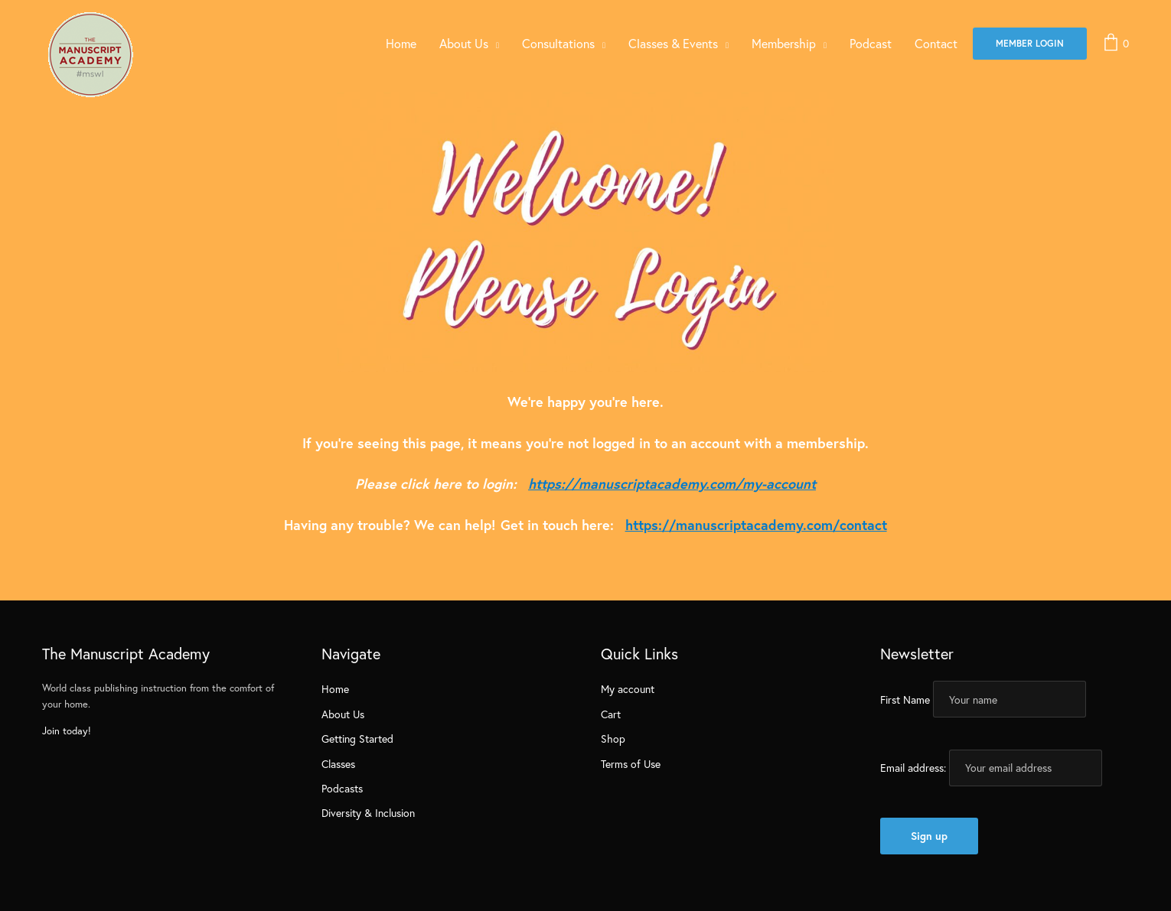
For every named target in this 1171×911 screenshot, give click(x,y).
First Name (905, 699)
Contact (936, 43)
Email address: (913, 767)
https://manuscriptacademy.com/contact (756, 525)
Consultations (558, 43)
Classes (338, 763)
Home (401, 43)
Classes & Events (673, 43)
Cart (611, 714)
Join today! (66, 730)
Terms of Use (631, 763)
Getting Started (357, 738)
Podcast (871, 43)
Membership (784, 43)
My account (627, 689)
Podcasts (342, 788)
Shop (613, 738)
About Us (463, 43)
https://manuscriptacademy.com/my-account (672, 483)
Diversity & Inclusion (368, 812)
